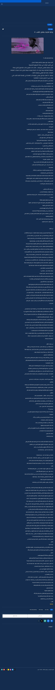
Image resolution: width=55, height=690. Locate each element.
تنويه (2, 1)
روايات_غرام (50, 29)
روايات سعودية (34, 1)
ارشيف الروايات (16, 1)
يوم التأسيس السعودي (8, 1)
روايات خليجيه (28, 1)
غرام (37, 4)
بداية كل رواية (14, 4)
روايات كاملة (20, 4)
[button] (48, 620)
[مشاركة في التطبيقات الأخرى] (38, 620)
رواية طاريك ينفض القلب (33, 609)
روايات (39, 1)
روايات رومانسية (22, 1)
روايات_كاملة (41, 609)
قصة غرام (9, 4)
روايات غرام (26, 4)
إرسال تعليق (49, 631)
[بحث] (2, 4)
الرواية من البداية (32, 4)
